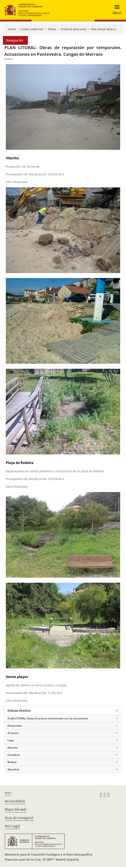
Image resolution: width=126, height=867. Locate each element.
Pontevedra (14, 725)
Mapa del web (15, 809)
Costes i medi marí (31, 29)
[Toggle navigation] (116, 10)
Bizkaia (11, 762)
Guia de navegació (19, 817)
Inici (8, 792)
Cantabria (13, 755)
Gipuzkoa (13, 769)
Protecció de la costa (73, 29)
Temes (52, 29)
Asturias (12, 747)
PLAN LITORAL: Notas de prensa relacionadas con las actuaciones (47, 718)
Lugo (10, 740)
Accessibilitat (15, 801)
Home (12, 29)
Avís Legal (12, 826)
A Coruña (13, 733)
